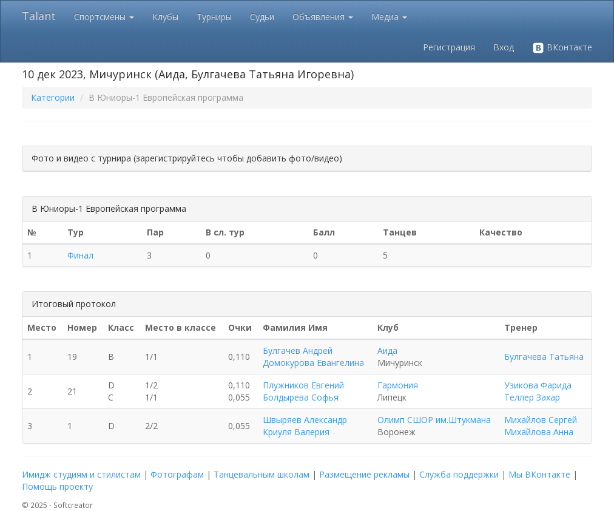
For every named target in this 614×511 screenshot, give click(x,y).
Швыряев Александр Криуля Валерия (305, 426)
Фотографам (177, 474)
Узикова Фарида (538, 385)
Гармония (397, 385)
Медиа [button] (389, 16)
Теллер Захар (532, 397)
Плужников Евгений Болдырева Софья (303, 391)
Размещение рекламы (364, 474)
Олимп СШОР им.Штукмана (434, 419)
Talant (39, 15)
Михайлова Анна (538, 432)
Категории (53, 97)
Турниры (214, 16)
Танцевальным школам (261, 474)
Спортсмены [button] (104, 16)
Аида (387, 350)
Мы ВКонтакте (539, 474)
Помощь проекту (57, 486)
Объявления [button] (322, 16)
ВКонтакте (562, 47)
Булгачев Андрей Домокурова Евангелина (313, 356)
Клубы (165, 16)
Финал (80, 255)
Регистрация (449, 47)
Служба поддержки (459, 474)
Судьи (262, 16)
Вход (503, 47)
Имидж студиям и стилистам (81, 474)
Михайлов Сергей (540, 419)
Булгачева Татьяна (544, 356)
